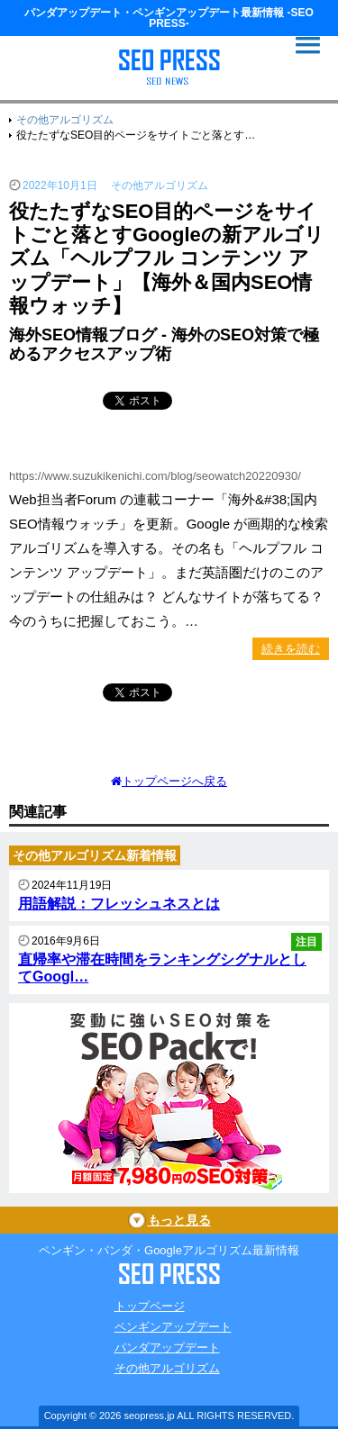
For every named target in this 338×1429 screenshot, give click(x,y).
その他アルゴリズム (167, 1368)
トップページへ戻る (169, 781)
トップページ (149, 1306)
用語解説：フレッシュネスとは (119, 903)
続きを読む (290, 649)
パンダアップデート (167, 1347)
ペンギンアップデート (173, 1327)
